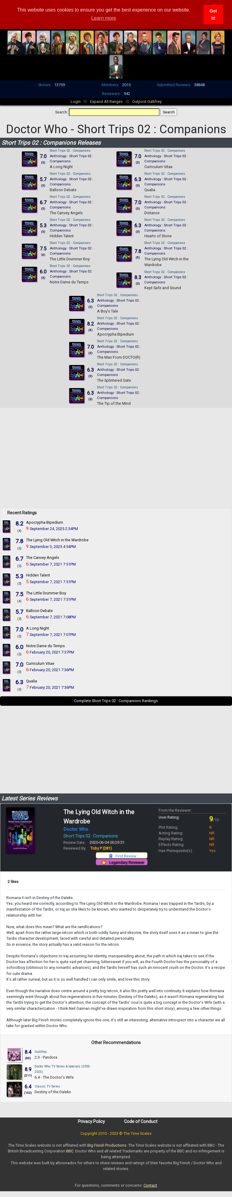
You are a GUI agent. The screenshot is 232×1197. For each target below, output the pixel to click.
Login (76, 101)
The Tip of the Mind (114, 403)
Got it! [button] (213, 14)
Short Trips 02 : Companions (70, 151)
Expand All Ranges (106, 101)
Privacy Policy (91, 1121)
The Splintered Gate (114, 380)
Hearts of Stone (158, 236)
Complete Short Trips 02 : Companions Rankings (116, 700)
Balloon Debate (63, 190)
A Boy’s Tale (107, 311)
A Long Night (61, 166)
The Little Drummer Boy (70, 259)
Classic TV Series (47, 1086)
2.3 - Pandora (46, 1057)
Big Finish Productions (106, 1145)
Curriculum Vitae (158, 166)
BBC (69, 1151)
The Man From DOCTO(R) (118, 357)
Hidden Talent (62, 236)
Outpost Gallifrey (147, 101)
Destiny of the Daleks (53, 1092)
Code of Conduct (140, 1121)
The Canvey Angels (66, 213)
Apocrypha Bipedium (115, 334)
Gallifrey (41, 1052)
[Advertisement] (116, 465)
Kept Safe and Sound (162, 288)
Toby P (101, 848)
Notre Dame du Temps (69, 282)
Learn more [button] (103, 18)
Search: (61, 112)
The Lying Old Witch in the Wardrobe (57, 540)
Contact (150, 1185)
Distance (152, 213)
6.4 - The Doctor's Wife (54, 1077)
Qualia (149, 190)
